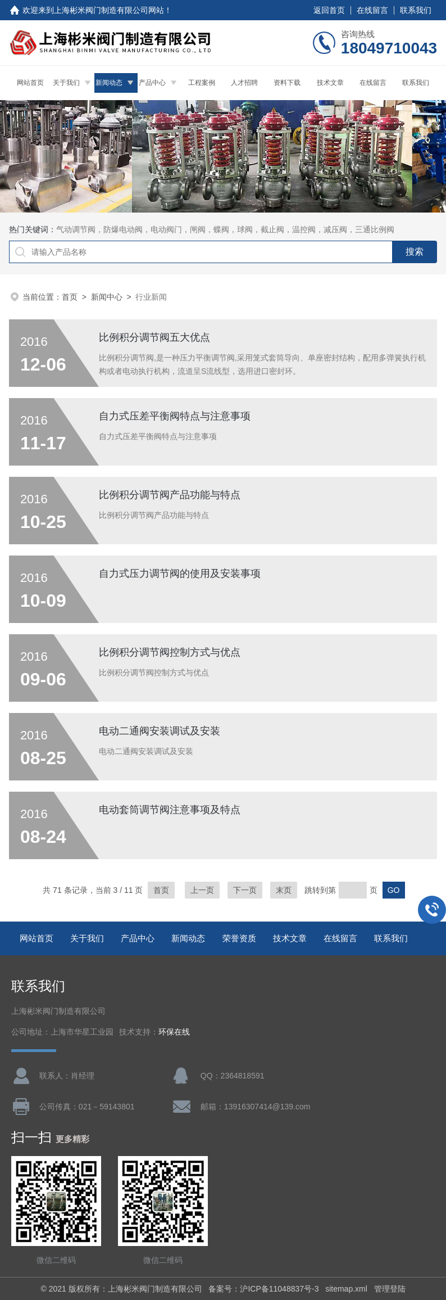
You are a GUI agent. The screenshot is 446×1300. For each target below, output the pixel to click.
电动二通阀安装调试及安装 (159, 731)
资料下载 (287, 83)
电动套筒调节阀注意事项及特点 (169, 809)
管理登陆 (390, 1288)
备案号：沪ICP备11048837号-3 (263, 1288)
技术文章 (330, 83)
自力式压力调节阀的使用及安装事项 (180, 573)
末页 (284, 890)
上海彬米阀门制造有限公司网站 (109, 10)
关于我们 (66, 83)
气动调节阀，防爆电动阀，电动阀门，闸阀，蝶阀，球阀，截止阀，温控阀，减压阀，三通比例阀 (225, 229)
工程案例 (201, 83)
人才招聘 (244, 83)
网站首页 (30, 83)
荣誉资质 (239, 938)
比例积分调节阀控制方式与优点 (169, 652)
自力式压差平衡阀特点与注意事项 (175, 416)
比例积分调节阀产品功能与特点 (169, 494)
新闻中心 (106, 296)
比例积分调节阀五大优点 (154, 337)
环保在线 (174, 1032)
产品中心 (152, 83)
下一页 (245, 890)
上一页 (202, 890)
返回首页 (329, 10)
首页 (70, 296)
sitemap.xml (346, 1288)
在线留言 (372, 10)
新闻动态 (108, 83)
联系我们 (415, 10)
